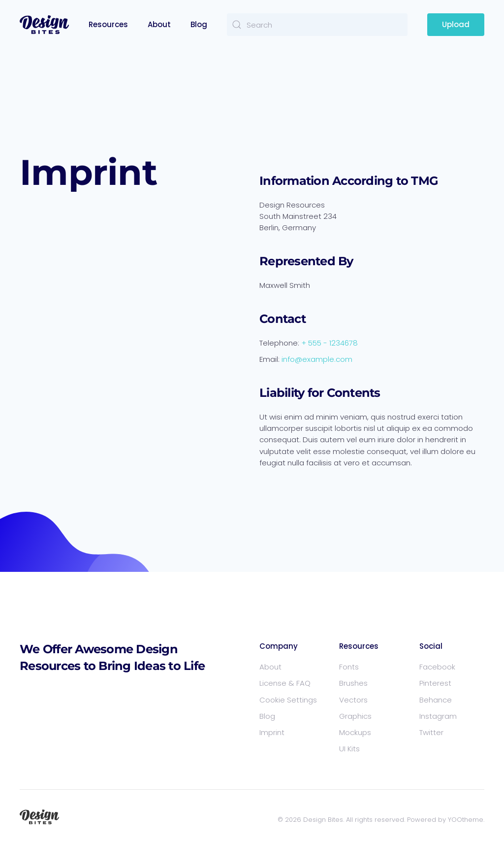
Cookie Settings (288, 700)
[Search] (317, 24)
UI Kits (349, 748)
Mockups (355, 732)
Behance (435, 700)
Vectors (353, 700)
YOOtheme (465, 819)
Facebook (437, 667)
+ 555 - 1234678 (329, 343)
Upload (456, 24)
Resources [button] (108, 24)
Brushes (353, 683)
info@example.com (317, 359)
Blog (198, 24)
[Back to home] (44, 24)
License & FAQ (285, 683)
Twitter (431, 732)
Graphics (355, 716)
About (159, 24)
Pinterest (435, 683)
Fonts (349, 667)
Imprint (271, 732)
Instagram (438, 716)
